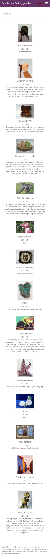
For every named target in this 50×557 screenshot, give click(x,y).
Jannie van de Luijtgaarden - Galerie (19, 3)
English (39, 3)
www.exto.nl (25, 547)
